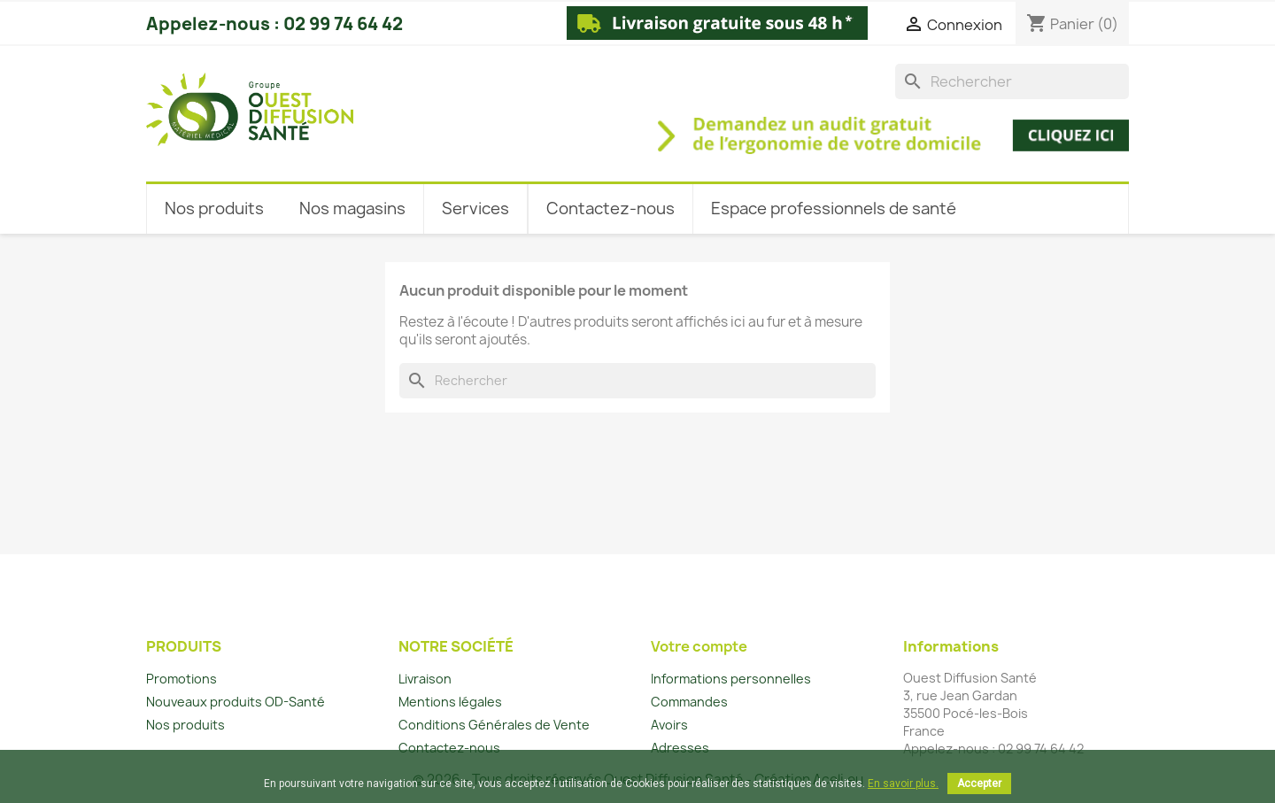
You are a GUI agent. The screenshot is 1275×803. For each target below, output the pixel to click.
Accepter (979, 783)
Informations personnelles (731, 678)
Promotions (181, 678)
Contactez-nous (449, 747)
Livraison (425, 678)
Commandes (689, 701)
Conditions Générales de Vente (494, 724)
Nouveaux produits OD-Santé (235, 701)
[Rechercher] (1012, 81)
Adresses (680, 747)
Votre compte (699, 646)
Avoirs (669, 724)
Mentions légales (450, 701)
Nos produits (185, 724)
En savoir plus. (903, 783)
